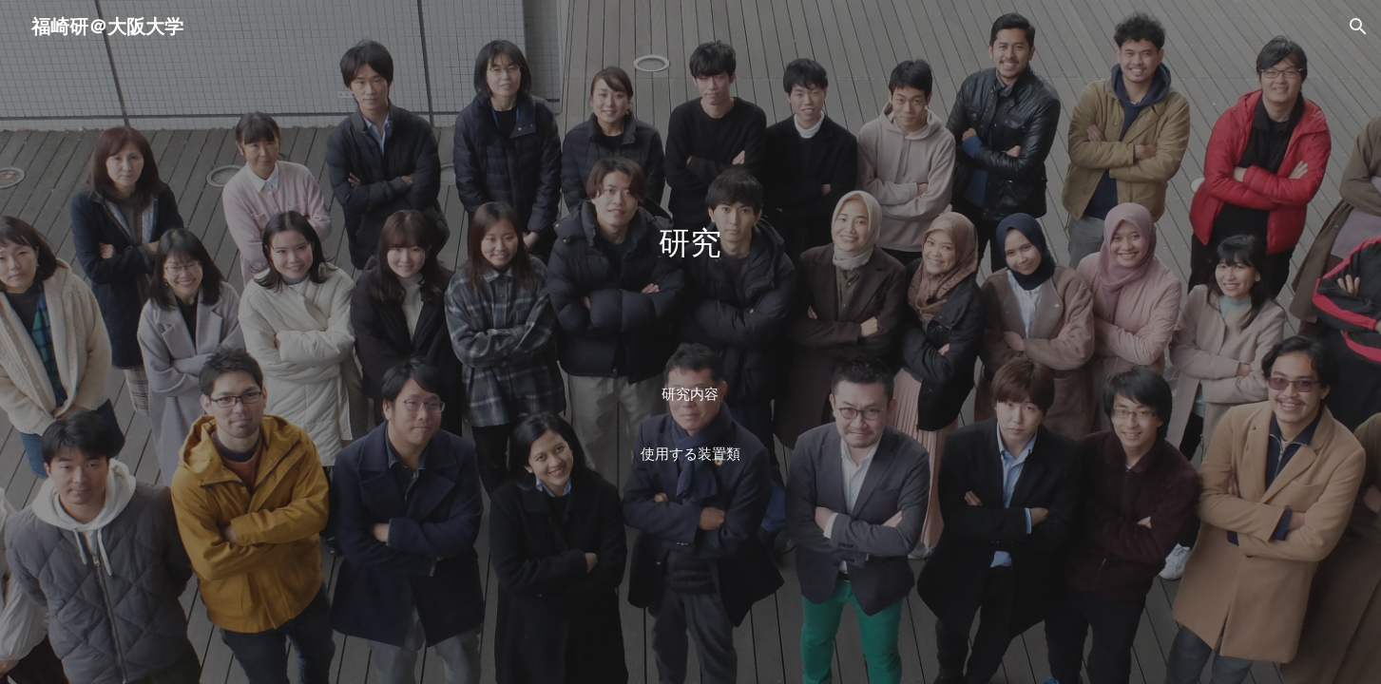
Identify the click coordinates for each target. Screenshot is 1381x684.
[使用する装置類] (690, 455)
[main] (690, 294)
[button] (1358, 26)
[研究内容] (690, 394)
